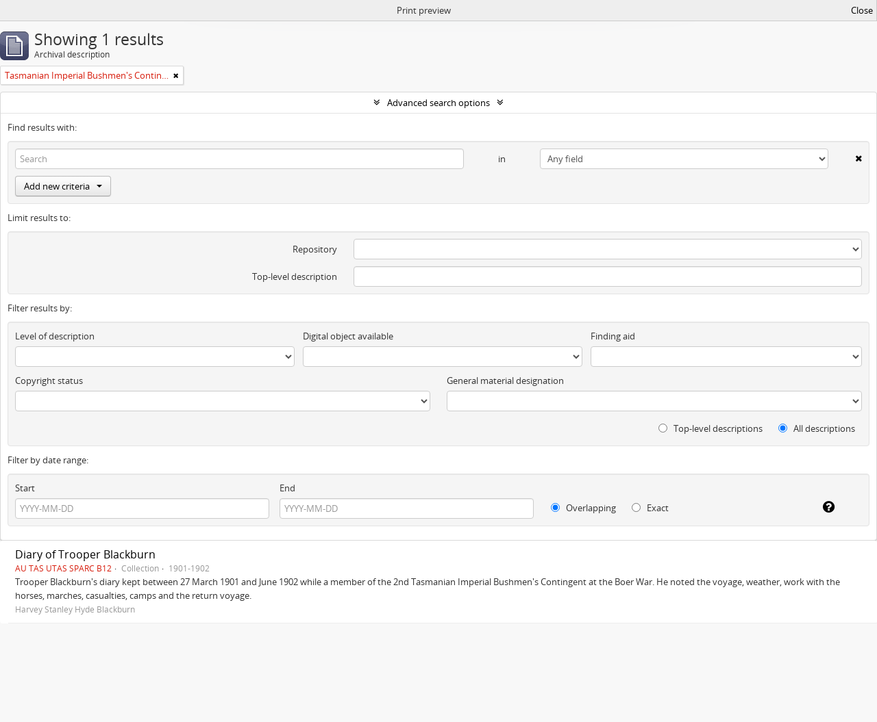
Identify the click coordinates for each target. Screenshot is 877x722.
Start (25, 488)
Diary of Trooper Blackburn (85, 554)
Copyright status (49, 380)
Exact (650, 508)
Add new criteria (63, 186)
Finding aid (613, 336)
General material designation (505, 380)
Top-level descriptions (710, 428)
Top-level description (294, 276)
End (287, 488)
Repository (315, 249)
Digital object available (348, 336)
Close (862, 10)
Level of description (55, 336)
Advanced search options (438, 102)
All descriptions (816, 428)
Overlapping (583, 508)
